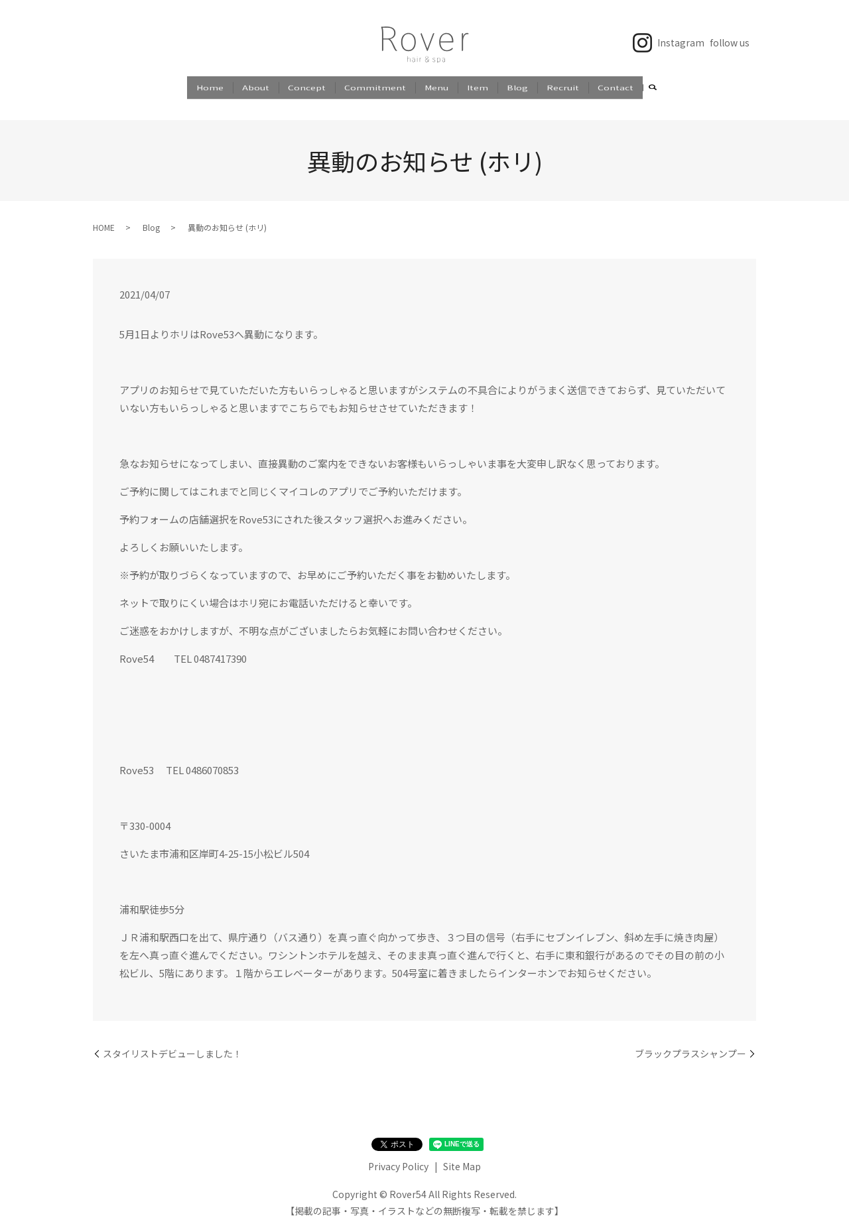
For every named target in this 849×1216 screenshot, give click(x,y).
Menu (436, 85)
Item (477, 85)
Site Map (462, 1153)
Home (210, 85)
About (255, 85)
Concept (307, 85)
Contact (615, 85)
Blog (517, 85)
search (653, 87)
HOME (104, 214)
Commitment (375, 85)
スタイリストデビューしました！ (172, 1040)
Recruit (563, 85)
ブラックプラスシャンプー (690, 1040)
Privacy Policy (398, 1153)
